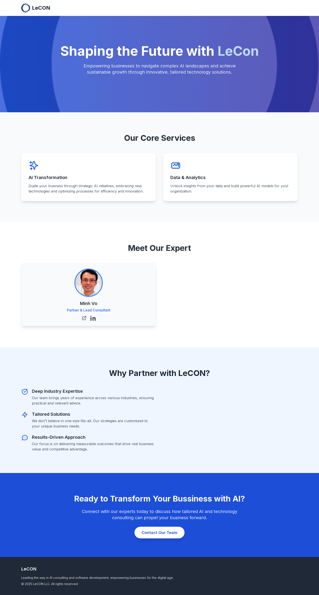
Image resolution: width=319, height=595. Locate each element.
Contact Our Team (159, 532)
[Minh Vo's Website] (84, 318)
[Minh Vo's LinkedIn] (93, 318)
